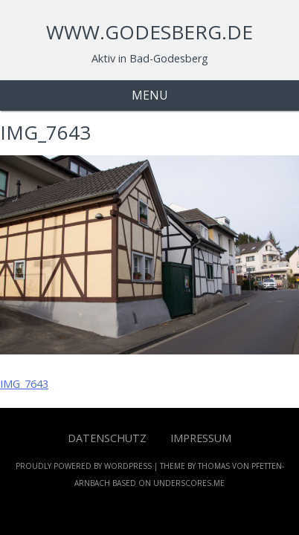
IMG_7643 (24, 384)
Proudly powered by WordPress (84, 466)
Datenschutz (107, 438)
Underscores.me (189, 483)
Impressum (200, 438)
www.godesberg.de (149, 32)
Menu (150, 95)
